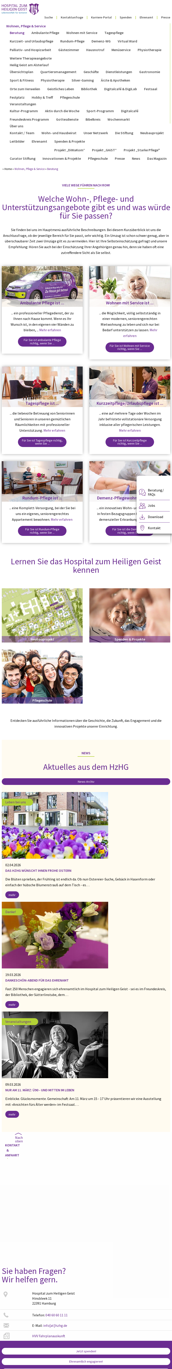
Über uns (16, 126)
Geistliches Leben (60, 89)
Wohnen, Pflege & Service (26, 26)
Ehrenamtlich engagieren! (86, 1361)
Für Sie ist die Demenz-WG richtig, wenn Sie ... (129, 530)
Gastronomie (149, 72)
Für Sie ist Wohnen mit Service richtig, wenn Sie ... (130, 347)
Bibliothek (89, 89)
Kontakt (154, 528)
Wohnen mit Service (81, 32)
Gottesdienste (67, 119)
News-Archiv (86, 782)
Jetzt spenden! (86, 1351)
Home (8, 169)
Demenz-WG (101, 41)
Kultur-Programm (24, 111)
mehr (12, 895)
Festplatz (17, 97)
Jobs (151, 505)
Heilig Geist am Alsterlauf (29, 65)
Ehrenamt (146, 17)
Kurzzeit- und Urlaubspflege (31, 41)
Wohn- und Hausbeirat (58, 133)
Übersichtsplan (21, 72)
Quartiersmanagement (58, 72)
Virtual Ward (127, 41)
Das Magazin (157, 158)
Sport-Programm (100, 111)
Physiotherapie (149, 50)
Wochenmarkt (119, 119)
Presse (165, 17)
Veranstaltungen (23, 104)
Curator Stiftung (22, 158)
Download (155, 517)
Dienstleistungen (119, 72)
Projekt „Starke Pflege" (142, 150)
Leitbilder (17, 141)
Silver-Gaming (83, 80)
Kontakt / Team (22, 133)
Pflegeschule (70, 97)
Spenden (126, 17)
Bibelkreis (93, 119)
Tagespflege (113, 32)
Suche (48, 17)
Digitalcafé (129, 111)
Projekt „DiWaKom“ (69, 150)
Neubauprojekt (152, 133)
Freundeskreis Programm (29, 119)
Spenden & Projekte (69, 141)
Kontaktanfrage (72, 17)
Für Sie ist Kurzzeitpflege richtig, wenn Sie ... (130, 441)
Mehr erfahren (50, 330)
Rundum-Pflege (72, 41)
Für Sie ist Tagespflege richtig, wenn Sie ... (42, 441)
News (136, 158)
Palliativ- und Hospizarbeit (30, 50)
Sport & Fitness (22, 80)
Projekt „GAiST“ (104, 150)
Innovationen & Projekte (62, 158)
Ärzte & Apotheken (115, 80)
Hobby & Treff (42, 97)
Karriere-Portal (101, 17)
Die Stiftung (124, 133)
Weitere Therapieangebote (31, 58)
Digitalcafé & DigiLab (120, 89)
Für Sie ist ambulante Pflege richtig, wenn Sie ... (42, 341)
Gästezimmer (68, 50)
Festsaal (150, 89)
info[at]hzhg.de (55, 1325)
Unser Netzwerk (96, 133)
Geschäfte (91, 72)
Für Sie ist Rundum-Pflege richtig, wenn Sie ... (42, 530)
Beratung (17, 32)
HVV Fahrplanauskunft (48, 1336)
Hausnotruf (95, 50)
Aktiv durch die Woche (62, 111)
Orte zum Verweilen (25, 89)
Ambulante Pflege (45, 32)
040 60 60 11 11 (56, 1315)
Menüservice (121, 50)
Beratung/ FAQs (156, 492)
